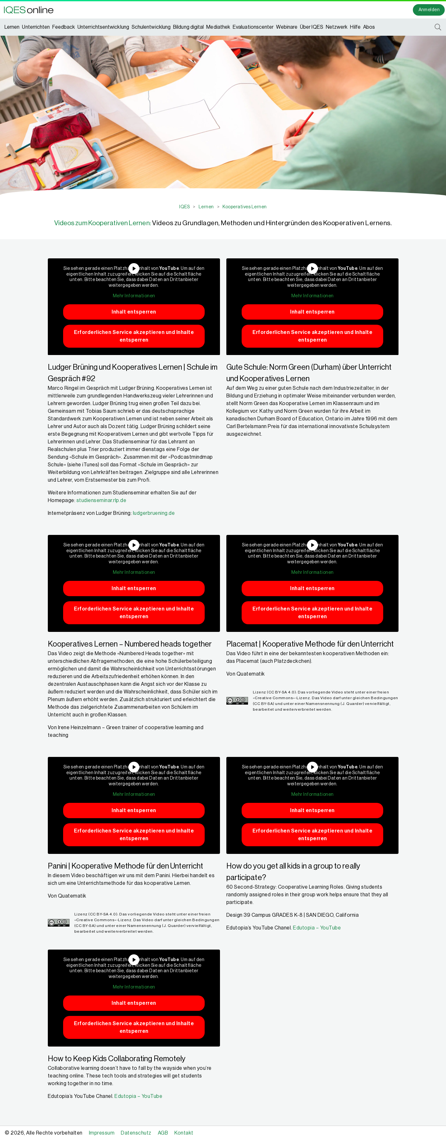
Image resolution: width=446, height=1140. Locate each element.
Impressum (102, 1133)
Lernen (11, 27)
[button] (30, 10)
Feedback (63, 27)
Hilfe (355, 27)
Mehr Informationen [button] (134, 296)
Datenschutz (136, 1133)
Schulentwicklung (151, 27)
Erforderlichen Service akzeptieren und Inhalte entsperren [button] (134, 335)
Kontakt (184, 1133)
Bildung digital (188, 27)
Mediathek (218, 27)
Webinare (286, 27)
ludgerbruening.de (154, 513)
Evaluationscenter (253, 27)
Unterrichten (36, 27)
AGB (163, 1133)
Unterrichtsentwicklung (103, 27)
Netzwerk (337, 27)
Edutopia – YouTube (317, 927)
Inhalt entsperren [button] (134, 311)
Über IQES (311, 27)
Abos (369, 27)
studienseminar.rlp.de (102, 500)
